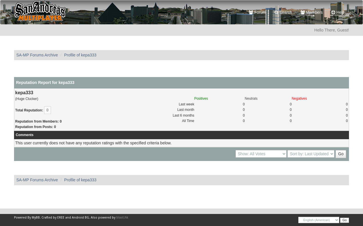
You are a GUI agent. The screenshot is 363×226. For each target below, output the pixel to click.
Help (338, 12)
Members (312, 12)
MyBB (36, 217)
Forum (257, 12)
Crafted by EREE (53, 217)
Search (283, 12)
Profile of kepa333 (80, 55)
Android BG (80, 217)
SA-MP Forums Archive (37, 55)
